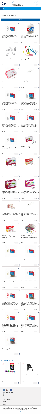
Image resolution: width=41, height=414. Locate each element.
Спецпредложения (7, 360)
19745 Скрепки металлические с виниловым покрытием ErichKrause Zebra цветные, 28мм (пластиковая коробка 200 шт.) (10, 348)
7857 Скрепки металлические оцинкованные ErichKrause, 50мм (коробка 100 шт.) (9, 103)
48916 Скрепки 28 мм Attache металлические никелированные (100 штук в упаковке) (10, 192)
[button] (19, 23)
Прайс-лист (5, 403)
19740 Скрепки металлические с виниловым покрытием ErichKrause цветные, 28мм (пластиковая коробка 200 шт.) (30, 304)
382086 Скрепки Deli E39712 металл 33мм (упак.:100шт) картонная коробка (10, 58)
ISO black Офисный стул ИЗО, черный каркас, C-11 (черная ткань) (29, 375)
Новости (5, 404)
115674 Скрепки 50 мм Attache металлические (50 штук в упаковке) (29, 147)
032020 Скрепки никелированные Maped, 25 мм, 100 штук (29, 80)
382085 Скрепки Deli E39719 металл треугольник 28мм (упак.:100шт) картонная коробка (10, 81)
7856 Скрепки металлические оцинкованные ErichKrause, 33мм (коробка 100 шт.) (9, 147)
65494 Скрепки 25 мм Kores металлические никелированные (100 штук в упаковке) (30, 170)
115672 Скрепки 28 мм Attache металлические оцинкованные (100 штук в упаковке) (10, 170)
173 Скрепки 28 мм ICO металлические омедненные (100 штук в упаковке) (11, 214)
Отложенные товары (7, 399)
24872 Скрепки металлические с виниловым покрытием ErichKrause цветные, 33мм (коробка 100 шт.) (29, 125)
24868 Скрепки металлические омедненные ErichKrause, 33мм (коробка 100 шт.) (28, 259)
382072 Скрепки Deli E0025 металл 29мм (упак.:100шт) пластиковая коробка (29, 36)
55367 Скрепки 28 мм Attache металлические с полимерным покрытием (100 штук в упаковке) (29, 236)
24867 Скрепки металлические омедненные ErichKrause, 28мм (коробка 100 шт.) (9, 259)
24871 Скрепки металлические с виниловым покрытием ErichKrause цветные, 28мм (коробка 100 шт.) (10, 303)
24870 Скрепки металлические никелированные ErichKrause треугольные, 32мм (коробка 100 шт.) (30, 281)
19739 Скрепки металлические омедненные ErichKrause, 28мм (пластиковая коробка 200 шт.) (9, 281)
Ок (20, 411)
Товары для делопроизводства (20, 11)
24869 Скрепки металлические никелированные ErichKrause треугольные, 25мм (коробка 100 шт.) (10, 125)
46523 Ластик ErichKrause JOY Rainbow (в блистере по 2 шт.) (10, 375)
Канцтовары (9, 11)
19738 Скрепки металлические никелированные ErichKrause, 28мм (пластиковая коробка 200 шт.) (29, 103)
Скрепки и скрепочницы (8, 13)
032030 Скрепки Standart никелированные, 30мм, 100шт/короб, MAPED (30, 214)
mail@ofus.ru (17, 2)
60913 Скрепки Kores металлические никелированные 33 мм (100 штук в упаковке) (10, 236)
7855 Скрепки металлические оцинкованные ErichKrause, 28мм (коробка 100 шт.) (9, 36)
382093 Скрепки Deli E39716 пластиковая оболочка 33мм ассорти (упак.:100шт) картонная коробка (30, 58)
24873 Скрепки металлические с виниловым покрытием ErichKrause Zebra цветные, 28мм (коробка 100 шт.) (10, 326)
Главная (3, 11)
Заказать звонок (16, 4)
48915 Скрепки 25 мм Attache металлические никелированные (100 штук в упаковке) (30, 192)
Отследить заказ (6, 397)
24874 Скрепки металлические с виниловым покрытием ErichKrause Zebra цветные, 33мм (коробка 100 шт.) (29, 326)
